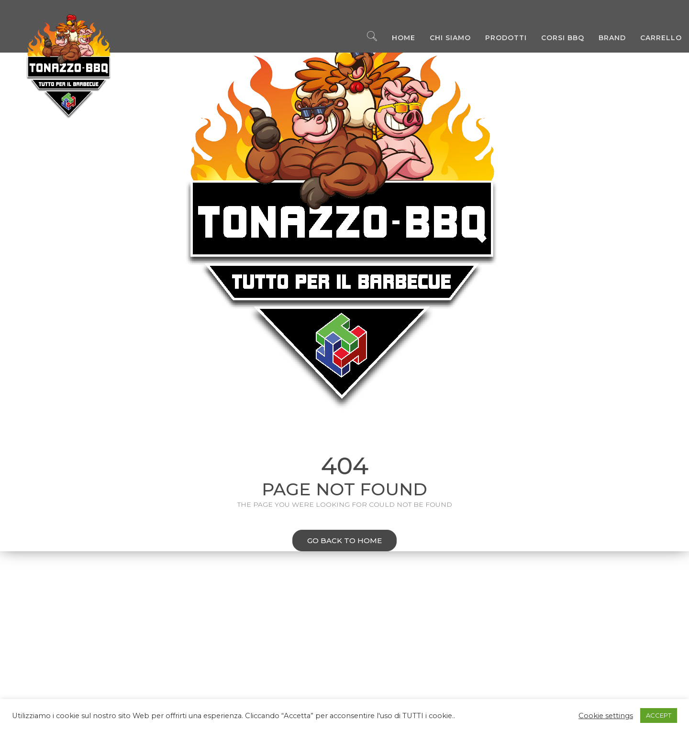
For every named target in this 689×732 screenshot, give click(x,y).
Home (396, 38)
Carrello (654, 38)
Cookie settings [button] (605, 715)
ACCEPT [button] (658, 715)
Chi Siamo (443, 38)
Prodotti (499, 38)
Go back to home (337, 541)
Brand (605, 38)
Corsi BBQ (555, 38)
